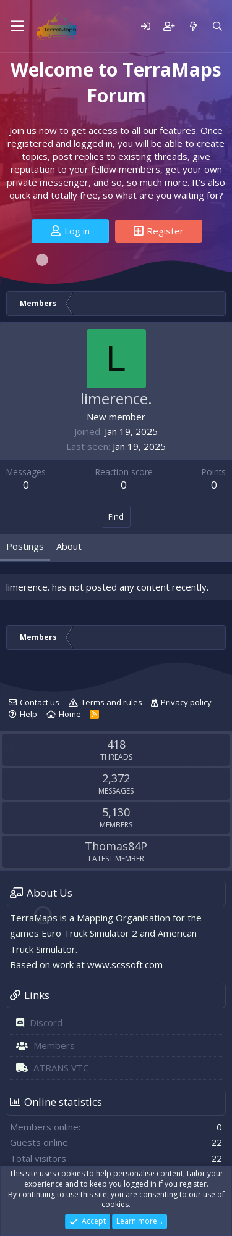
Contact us (39, 702)
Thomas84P (116, 846)
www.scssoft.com (125, 964)
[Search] (217, 26)
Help (28, 714)
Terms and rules (111, 702)
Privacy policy (186, 702)
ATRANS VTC (60, 1067)
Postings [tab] (25, 546)
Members (54, 1045)
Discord (46, 1022)
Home (70, 714)
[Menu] (17, 26)
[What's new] (193, 26)
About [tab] (69, 546)
